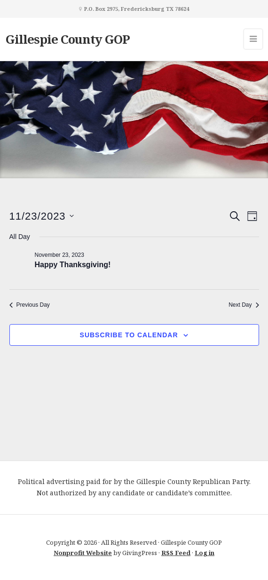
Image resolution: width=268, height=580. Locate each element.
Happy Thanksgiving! (73, 265)
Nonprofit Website (83, 552)
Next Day (244, 305)
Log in (204, 552)
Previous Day (29, 305)
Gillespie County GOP (68, 39)
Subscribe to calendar (129, 335)
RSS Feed (175, 552)
